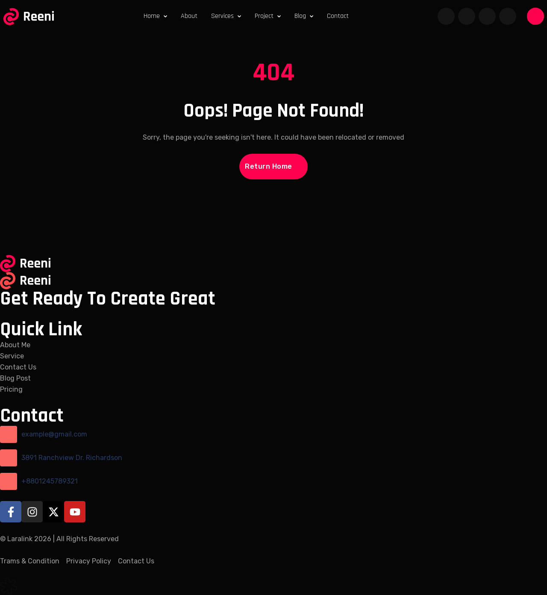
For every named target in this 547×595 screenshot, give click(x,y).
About (189, 16)
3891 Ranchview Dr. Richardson (71, 458)
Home (152, 16)
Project (264, 16)
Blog (300, 16)
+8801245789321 (49, 481)
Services (222, 16)
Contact (338, 16)
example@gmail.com (54, 434)
